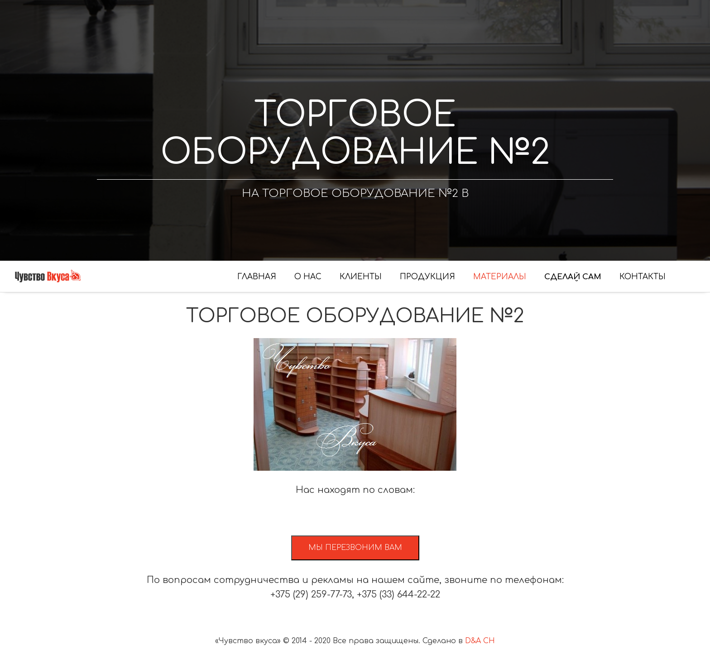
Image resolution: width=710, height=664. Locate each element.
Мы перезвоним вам (355, 548)
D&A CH (480, 641)
